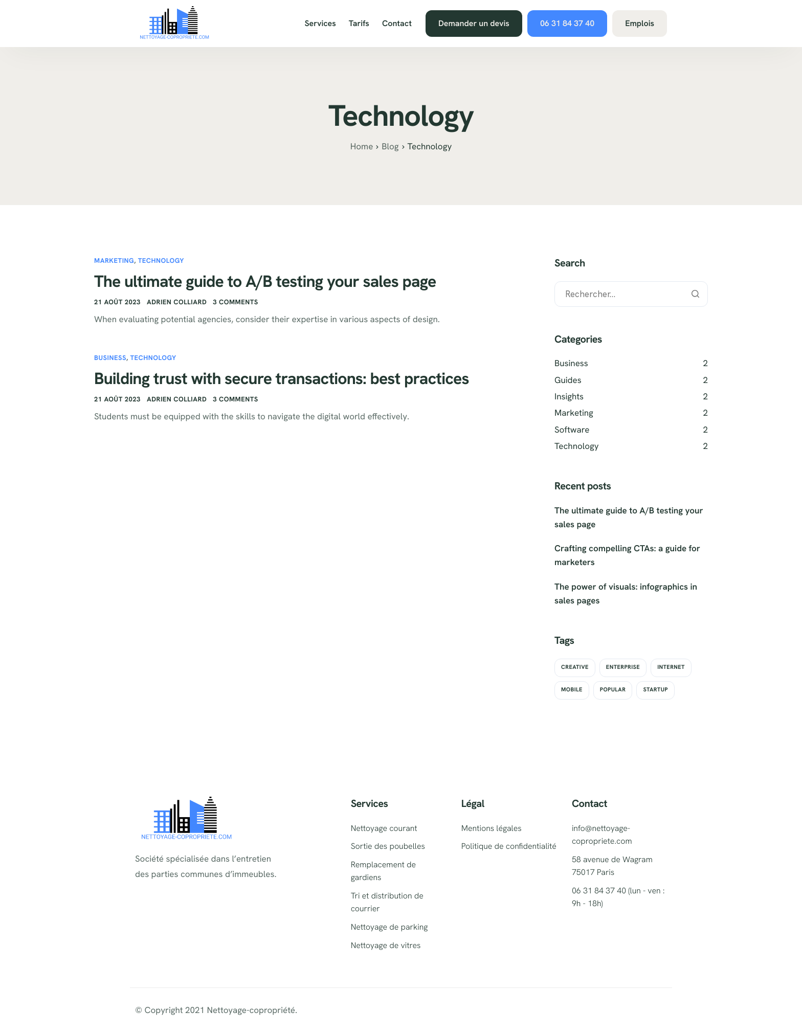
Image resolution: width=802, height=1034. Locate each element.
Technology (161, 260)
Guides (568, 380)
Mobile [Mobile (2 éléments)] (572, 689)
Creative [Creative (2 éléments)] (575, 667)
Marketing (114, 260)
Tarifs (359, 23)
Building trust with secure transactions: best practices (281, 378)
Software (571, 430)
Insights (569, 396)
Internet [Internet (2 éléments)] (671, 667)
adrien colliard (177, 302)
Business (110, 357)
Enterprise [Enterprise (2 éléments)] (623, 667)
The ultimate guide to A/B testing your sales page (265, 281)
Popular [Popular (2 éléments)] (613, 689)
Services (320, 23)
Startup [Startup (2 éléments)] (655, 689)
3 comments (235, 302)
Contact (397, 23)
